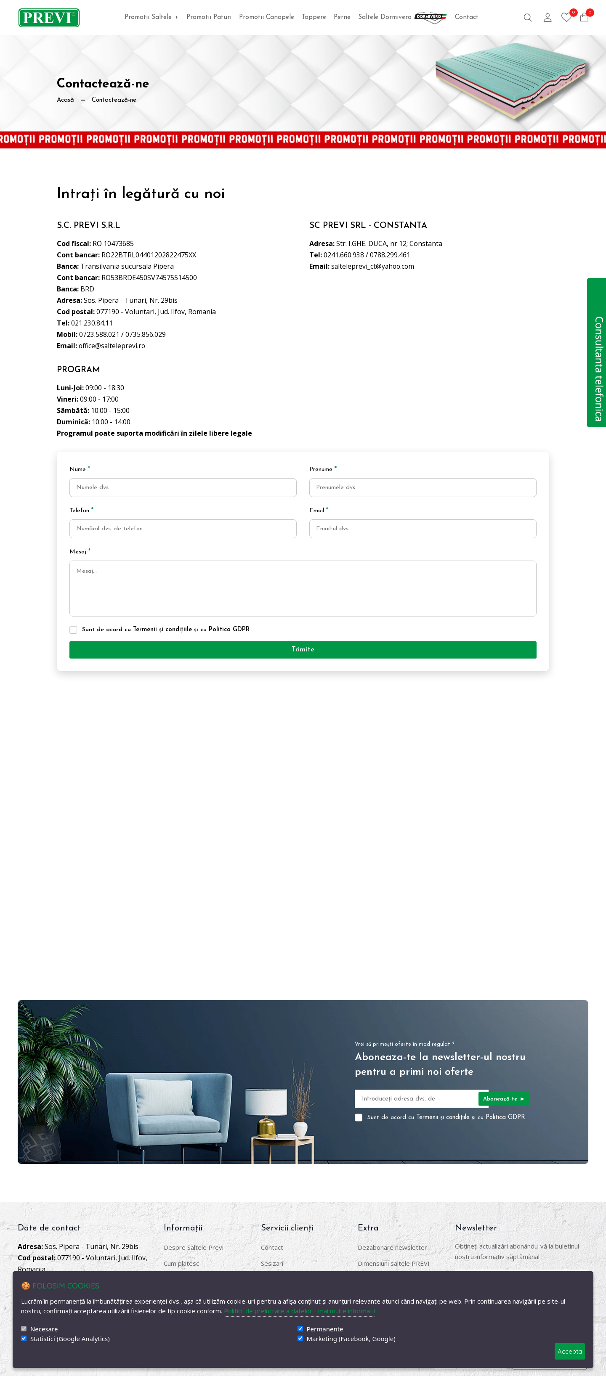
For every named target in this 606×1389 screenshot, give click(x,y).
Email (319, 510)
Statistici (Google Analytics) (70, 1339)
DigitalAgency (169, 1371)
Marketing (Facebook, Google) (351, 1339)
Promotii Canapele (266, 17)
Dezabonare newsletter (392, 1260)
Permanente (325, 1329)
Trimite (303, 662)
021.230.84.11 (92, 323)
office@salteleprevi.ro (113, 345)
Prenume (323, 469)
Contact (466, 17)
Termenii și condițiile (162, 641)
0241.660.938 (344, 254)
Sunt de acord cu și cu (166, 641)
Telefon (81, 510)
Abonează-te (503, 1112)
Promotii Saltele (152, 17)
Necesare (44, 1329)
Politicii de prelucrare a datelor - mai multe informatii (299, 1311)
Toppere (314, 17)
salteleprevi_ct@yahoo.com (373, 266)
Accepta (570, 1351)
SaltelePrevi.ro (83, 1371)
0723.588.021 (99, 334)
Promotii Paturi (208, 17)
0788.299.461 (390, 254)
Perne (342, 17)
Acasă (66, 100)
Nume (79, 469)
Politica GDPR (229, 641)
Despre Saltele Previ (193, 1260)
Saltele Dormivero (402, 17)
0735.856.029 (145, 334)
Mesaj (80, 552)
